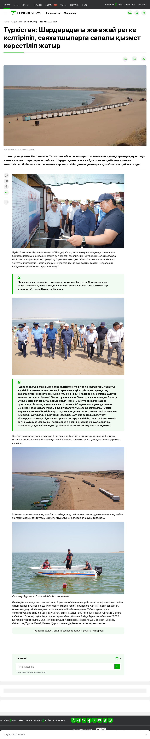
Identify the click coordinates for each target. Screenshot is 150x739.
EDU (84, 5)
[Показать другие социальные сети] (6, 193)
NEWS (7, 4)
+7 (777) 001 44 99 (22, 720)
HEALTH (37, 5)
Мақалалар (70, 13)
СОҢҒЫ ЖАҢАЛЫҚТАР (14, 735)
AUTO (63, 5)
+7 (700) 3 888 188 (55, 720)
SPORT (25, 5)
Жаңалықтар (53, 13)
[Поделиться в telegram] (6, 181)
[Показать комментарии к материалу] (6, 202)
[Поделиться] (143, 59)
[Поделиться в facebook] (6, 187)
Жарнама (142, 4)
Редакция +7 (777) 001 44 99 (120, 4)
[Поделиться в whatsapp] (6, 175)
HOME (48, 5)
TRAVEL (74, 5)
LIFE (16, 5)
